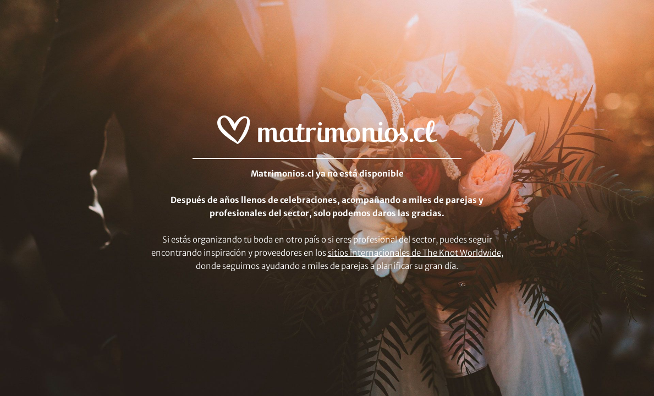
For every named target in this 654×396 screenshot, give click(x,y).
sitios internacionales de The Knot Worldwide (414, 253)
